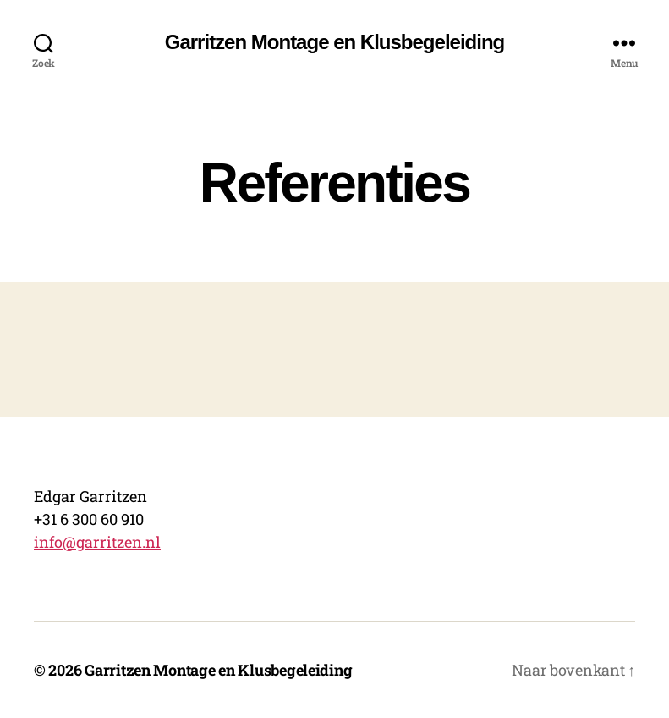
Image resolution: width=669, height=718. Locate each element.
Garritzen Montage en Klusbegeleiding (334, 42)
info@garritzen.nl (97, 542)
